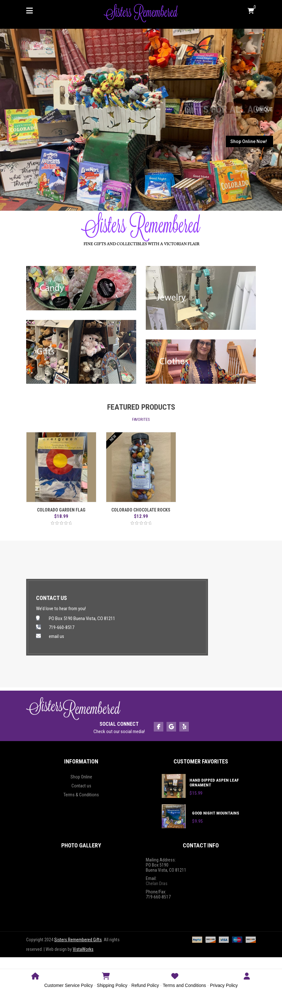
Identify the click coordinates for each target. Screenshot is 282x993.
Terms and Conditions (184, 985)
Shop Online (81, 776)
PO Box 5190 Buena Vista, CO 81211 (82, 618)
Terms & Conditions (81, 794)
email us (56, 636)
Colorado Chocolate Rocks (140, 509)
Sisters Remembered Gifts (78, 939)
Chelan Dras (156, 883)
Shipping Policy (112, 985)
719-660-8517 (61, 627)
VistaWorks (83, 949)
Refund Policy (145, 985)
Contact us (81, 785)
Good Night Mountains (215, 813)
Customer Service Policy (68, 985)
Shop (106, 980)
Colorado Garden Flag (61, 509)
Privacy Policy (224, 985)
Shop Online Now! (248, 141)
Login (247, 980)
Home (35, 980)
